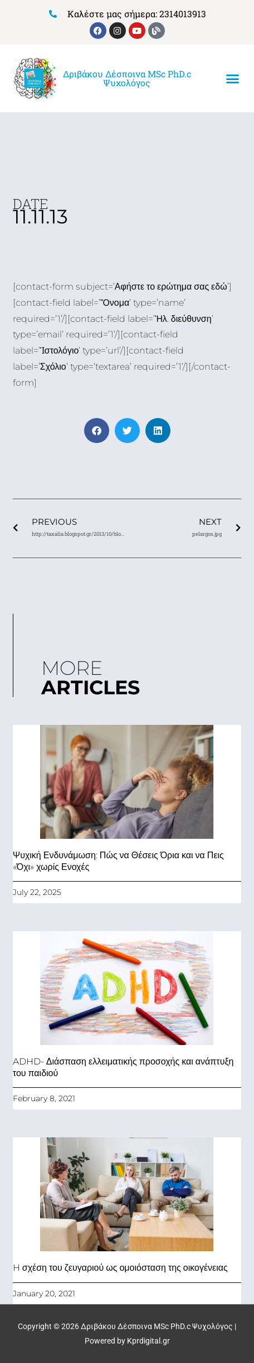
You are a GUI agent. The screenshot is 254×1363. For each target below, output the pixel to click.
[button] (232, 78)
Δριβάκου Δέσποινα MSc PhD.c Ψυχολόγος (127, 78)
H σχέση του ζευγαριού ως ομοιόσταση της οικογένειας (120, 1267)
